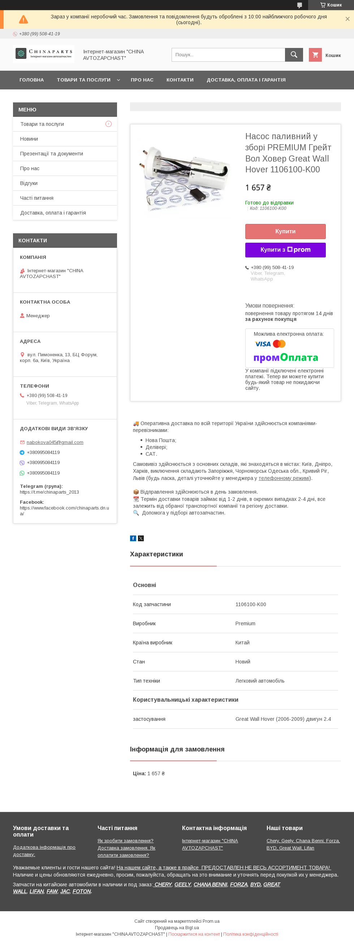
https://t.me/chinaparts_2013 (49, 492)
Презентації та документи (51, 153)
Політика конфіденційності (250, 934)
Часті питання (36, 198)
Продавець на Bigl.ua (177, 927)
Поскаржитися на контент (194, 934)
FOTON (82, 891)
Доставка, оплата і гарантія (246, 80)
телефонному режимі (284, 478)
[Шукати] (294, 55)
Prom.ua (211, 921)
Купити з (285, 250)
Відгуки (29, 183)
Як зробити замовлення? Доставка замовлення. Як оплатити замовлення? (126, 848)
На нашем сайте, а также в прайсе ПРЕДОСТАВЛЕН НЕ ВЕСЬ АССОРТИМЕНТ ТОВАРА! (224, 867)
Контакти (180, 80)
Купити (286, 231)
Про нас (142, 80)
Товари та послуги (84, 80)
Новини (29, 139)
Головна (32, 80)
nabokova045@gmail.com (55, 442)
